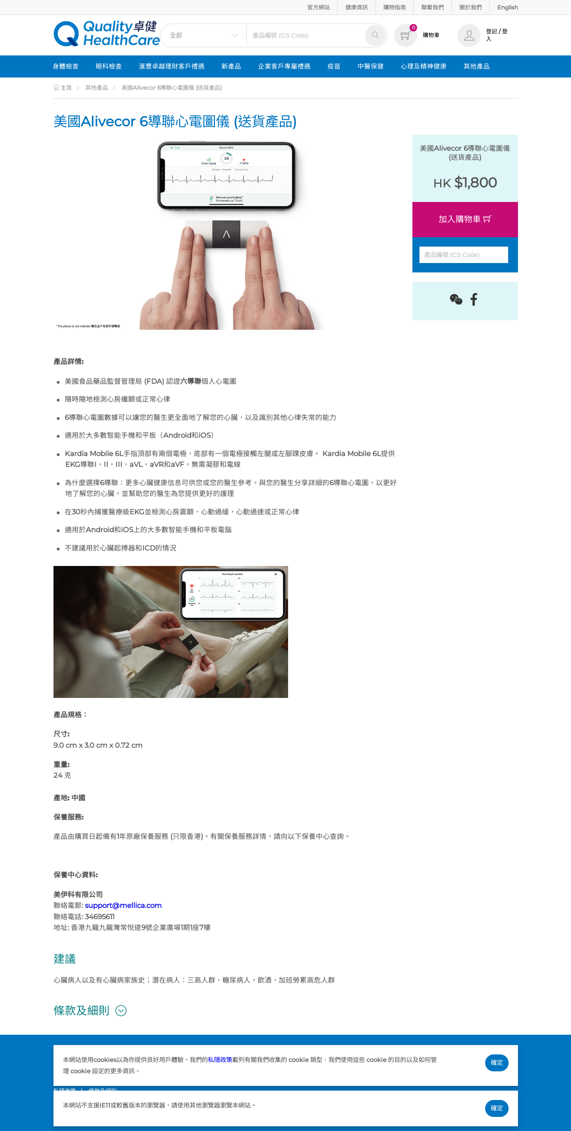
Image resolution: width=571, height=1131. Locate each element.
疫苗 (334, 66)
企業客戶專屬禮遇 (284, 66)
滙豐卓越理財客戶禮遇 (172, 66)
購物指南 (394, 7)
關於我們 (470, 7)
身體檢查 (66, 66)
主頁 (62, 87)
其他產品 (477, 66)
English (507, 7)
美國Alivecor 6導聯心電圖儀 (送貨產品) (172, 87)
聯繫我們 (432, 7)
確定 (497, 1062)
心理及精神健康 (424, 66)
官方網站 (318, 7)
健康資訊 (356, 7)
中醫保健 (371, 66)
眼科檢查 (109, 66)
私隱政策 (220, 1059)
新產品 (231, 66)
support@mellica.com (123, 905)
